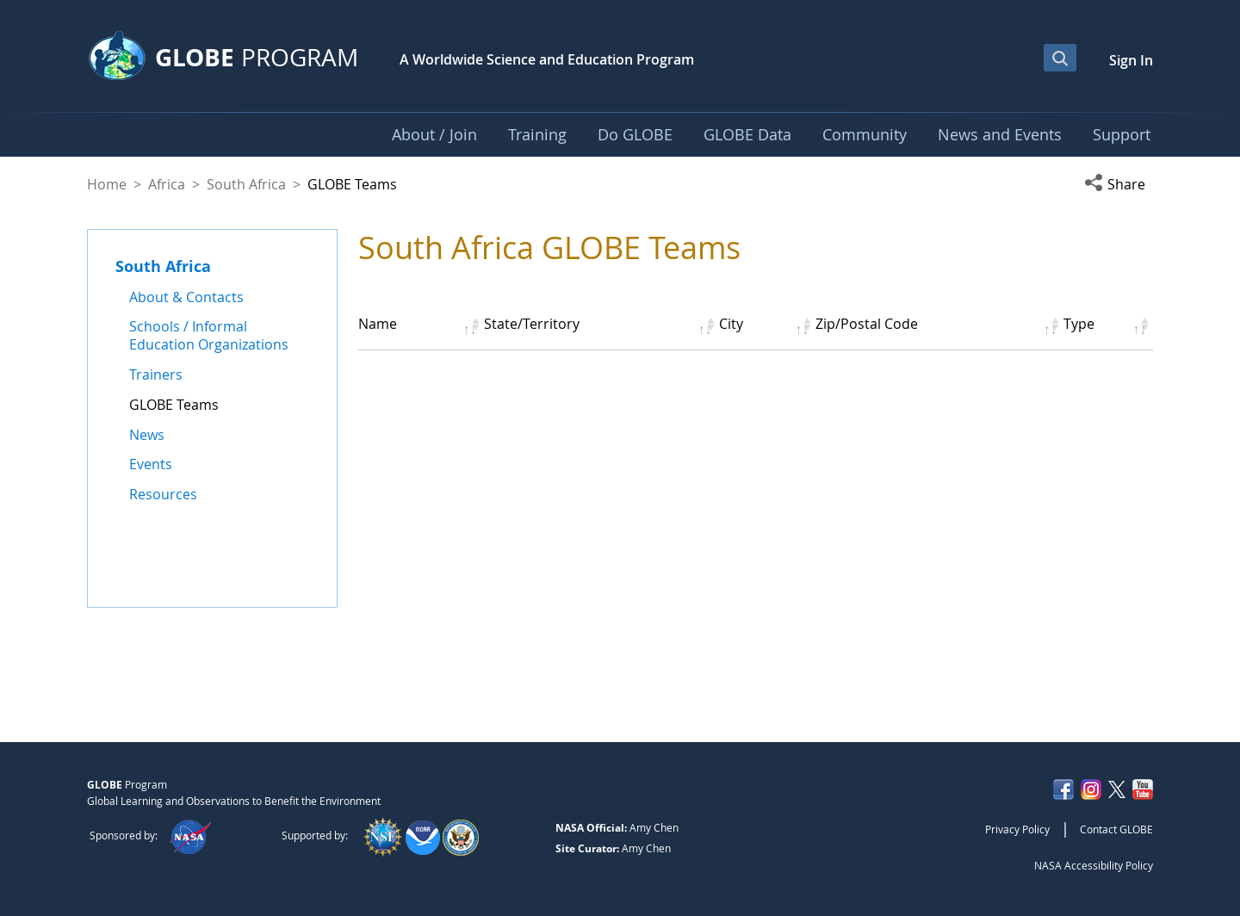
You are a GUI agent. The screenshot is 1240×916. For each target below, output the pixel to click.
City (731, 323)
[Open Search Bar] (1060, 57)
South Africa (246, 184)
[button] (1118, 184)
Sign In (1131, 60)
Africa (166, 184)
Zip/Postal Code (866, 323)
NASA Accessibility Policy (1093, 865)
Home (107, 184)
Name (377, 323)
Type (1078, 323)
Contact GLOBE (1116, 829)
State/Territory (532, 323)
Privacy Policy (1017, 829)
